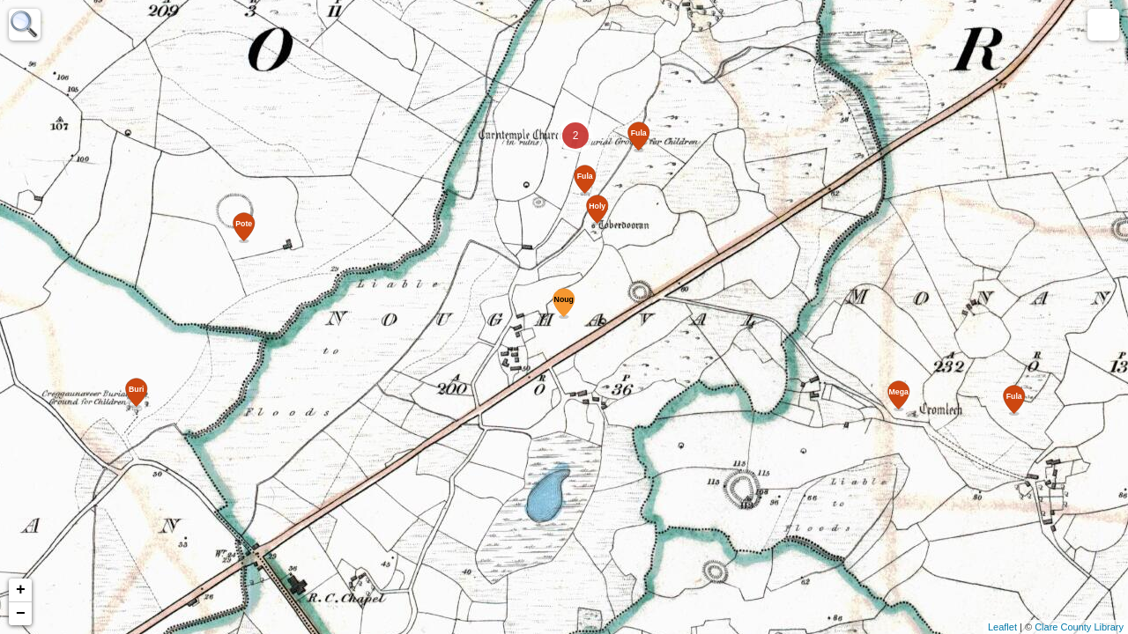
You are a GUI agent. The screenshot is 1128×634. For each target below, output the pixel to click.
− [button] (21, 613)
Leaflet (1002, 627)
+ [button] (21, 590)
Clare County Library (1079, 627)
